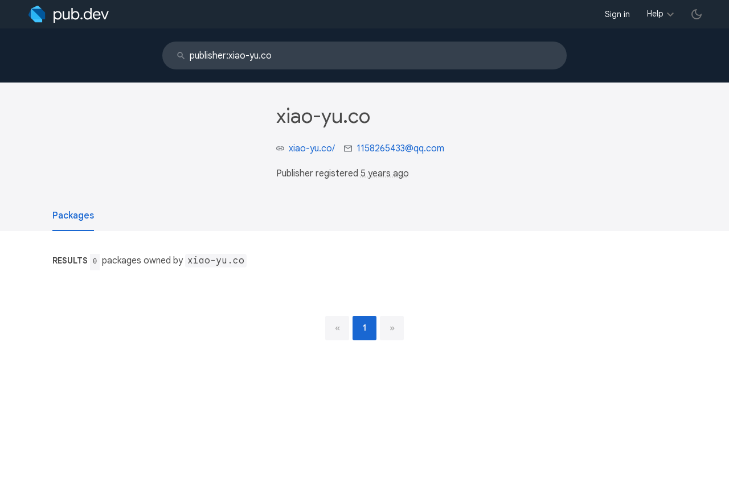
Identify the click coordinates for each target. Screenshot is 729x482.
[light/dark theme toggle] (696, 14)
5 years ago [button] (385, 173)
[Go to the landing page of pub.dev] (68, 14)
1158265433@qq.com (400, 148)
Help (655, 14)
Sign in (617, 14)
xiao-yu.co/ (312, 148)
